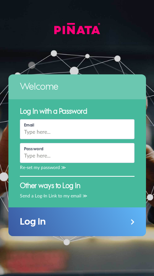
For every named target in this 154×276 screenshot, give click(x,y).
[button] (77, 221)
